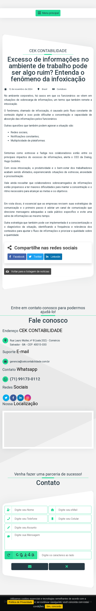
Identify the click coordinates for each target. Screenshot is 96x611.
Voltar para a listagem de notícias (27, 271)
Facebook (17, 256)
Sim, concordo (54, 606)
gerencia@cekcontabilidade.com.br (30, 361)
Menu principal (48, 13)
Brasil (44, 89)
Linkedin (53, 256)
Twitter (35, 256)
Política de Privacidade (20, 602)
